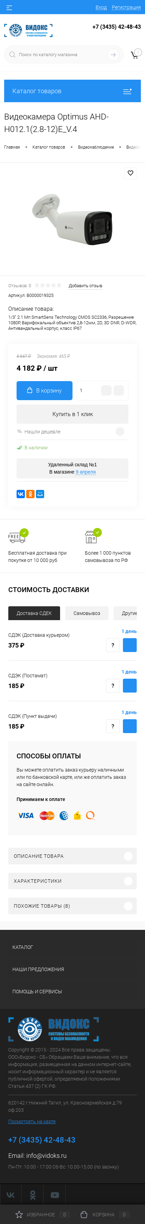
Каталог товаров (72, 91)
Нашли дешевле (38, 431)
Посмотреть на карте (32, 1121)
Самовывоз (87, 613)
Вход (101, 7)
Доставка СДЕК (34, 613)
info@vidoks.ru (46, 1155)
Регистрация (126, 7)
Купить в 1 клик (72, 414)
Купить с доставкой (130, 645)
